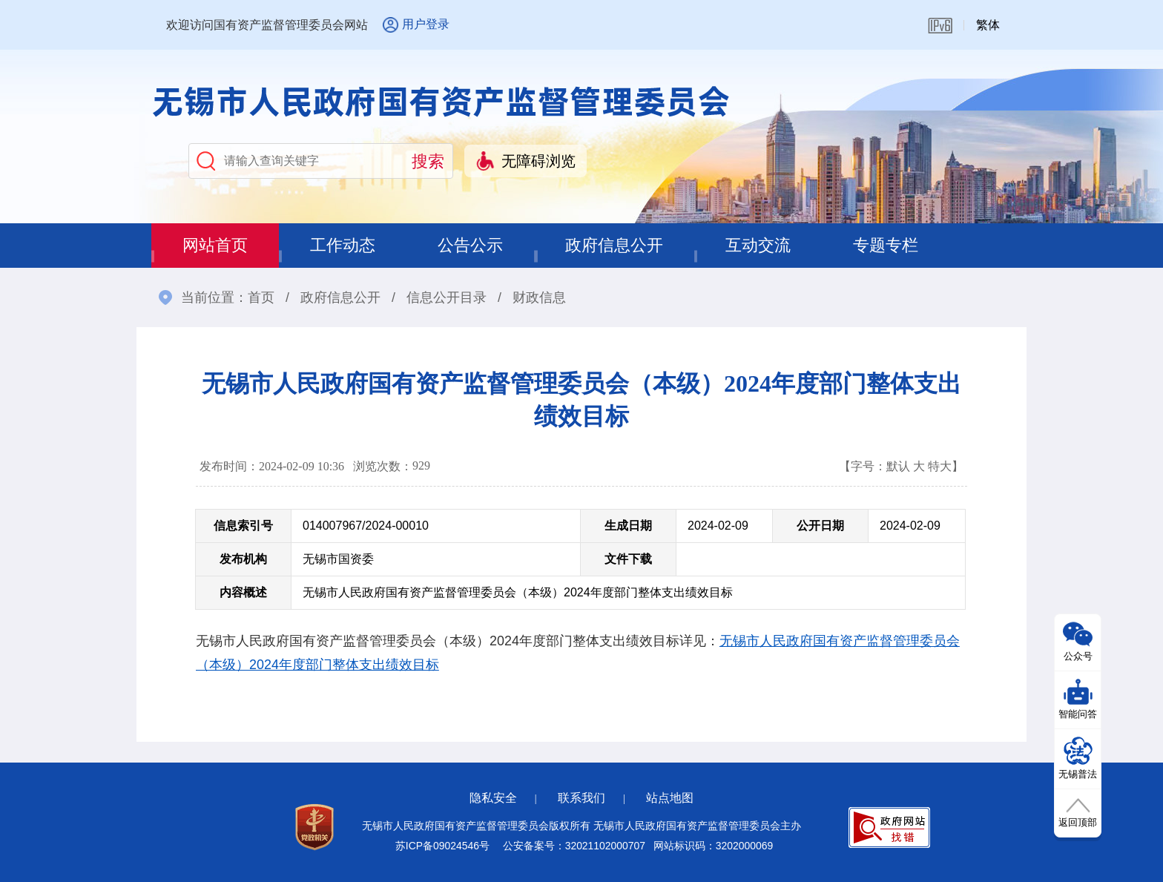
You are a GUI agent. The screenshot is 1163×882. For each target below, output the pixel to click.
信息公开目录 (446, 297)
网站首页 (215, 245)
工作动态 (342, 245)
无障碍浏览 (538, 161)
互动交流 (758, 245)
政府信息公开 (614, 245)
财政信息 (539, 297)
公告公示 (470, 245)
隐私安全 (493, 798)
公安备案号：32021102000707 (574, 846)
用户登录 (425, 24)
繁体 (988, 25)
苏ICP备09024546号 (442, 846)
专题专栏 (885, 245)
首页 (261, 297)
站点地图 (669, 798)
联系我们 (581, 798)
